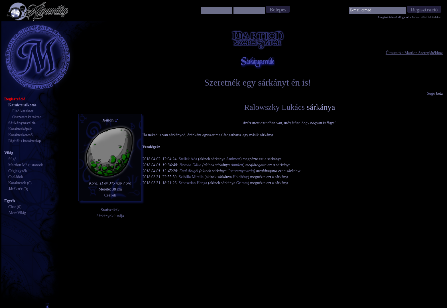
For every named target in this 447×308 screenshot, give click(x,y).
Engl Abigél (188, 171)
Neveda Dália (190, 165)
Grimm (242, 183)
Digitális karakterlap (24, 141)
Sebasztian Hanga (193, 183)
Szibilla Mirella (191, 177)
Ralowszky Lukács (274, 107)
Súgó (12, 159)
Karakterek (17, 183)
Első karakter (22, 111)
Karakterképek (20, 129)
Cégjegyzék (17, 171)
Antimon (233, 159)
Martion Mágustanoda (26, 165)
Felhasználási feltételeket (426, 17)
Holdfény (240, 177)
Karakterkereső (20, 135)
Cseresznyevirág (240, 171)
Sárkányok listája (110, 216)
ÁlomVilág (17, 213)
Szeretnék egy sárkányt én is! (257, 82)
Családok (15, 177)
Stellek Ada (188, 159)
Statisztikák (110, 210)
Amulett (237, 165)
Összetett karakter (26, 117)
